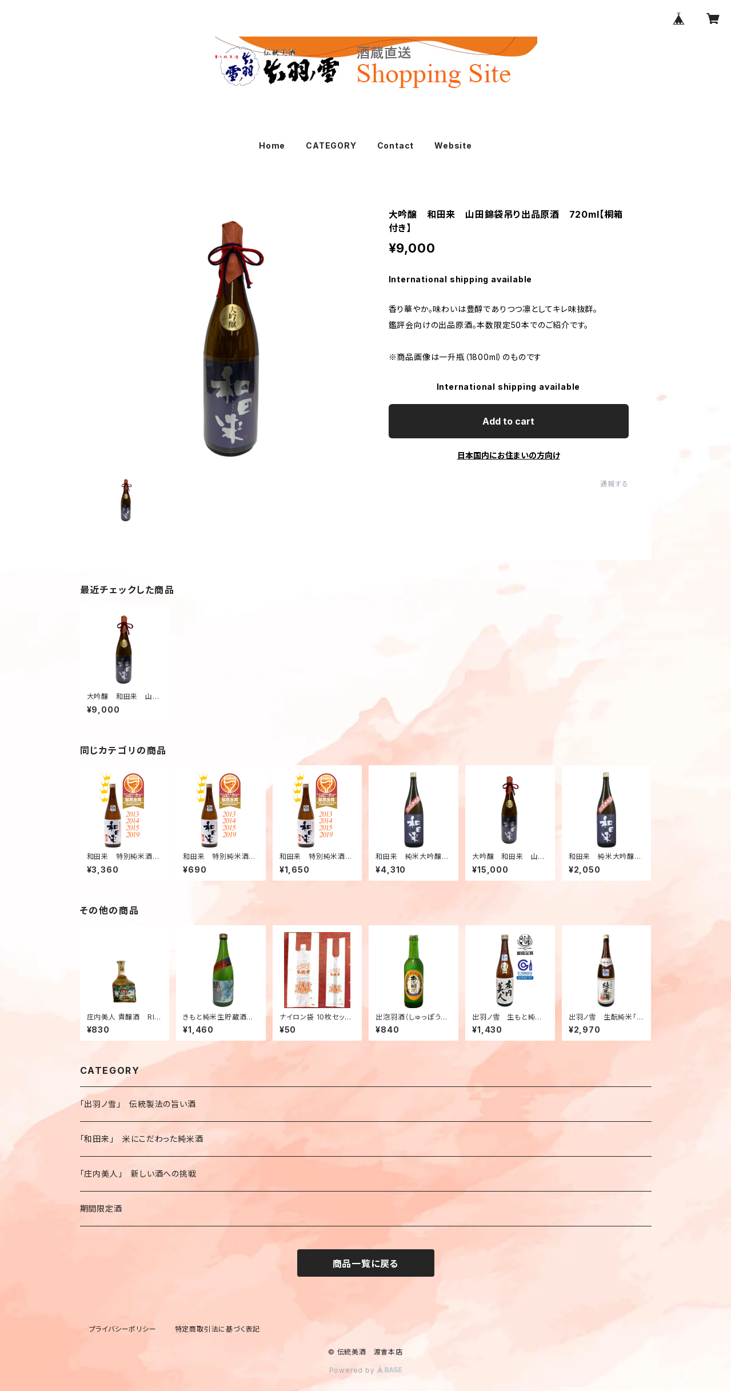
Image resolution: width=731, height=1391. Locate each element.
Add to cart (508, 421)
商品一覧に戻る (366, 1263)
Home (272, 145)
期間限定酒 (101, 1208)
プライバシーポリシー (123, 1329)
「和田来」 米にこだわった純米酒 (141, 1139)
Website (453, 145)
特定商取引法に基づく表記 (218, 1329)
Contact (395, 145)
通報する (614, 483)
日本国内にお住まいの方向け (508, 455)
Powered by (365, 1370)
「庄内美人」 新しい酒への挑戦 (138, 1173)
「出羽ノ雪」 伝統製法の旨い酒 (138, 1104)
